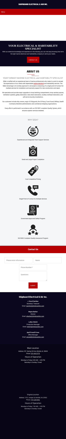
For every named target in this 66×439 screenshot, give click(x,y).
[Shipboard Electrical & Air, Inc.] (33, 4)
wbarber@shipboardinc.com (35, 316)
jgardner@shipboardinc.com (35, 306)
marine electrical (39, 83)
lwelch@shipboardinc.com (35, 327)
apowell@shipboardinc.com (35, 337)
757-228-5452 (35, 400)
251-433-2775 (35, 353)
